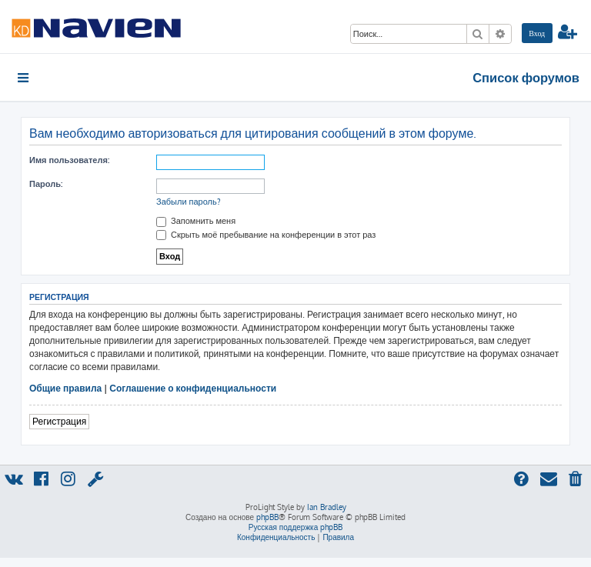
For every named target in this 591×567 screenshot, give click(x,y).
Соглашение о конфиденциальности (192, 388)
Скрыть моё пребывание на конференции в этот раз (266, 234)
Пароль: (45, 183)
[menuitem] (537, 33)
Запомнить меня (195, 220)
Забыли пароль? (188, 201)
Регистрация (59, 421)
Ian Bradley (326, 507)
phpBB (267, 517)
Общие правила (65, 388)
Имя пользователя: (69, 160)
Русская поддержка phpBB (296, 527)
